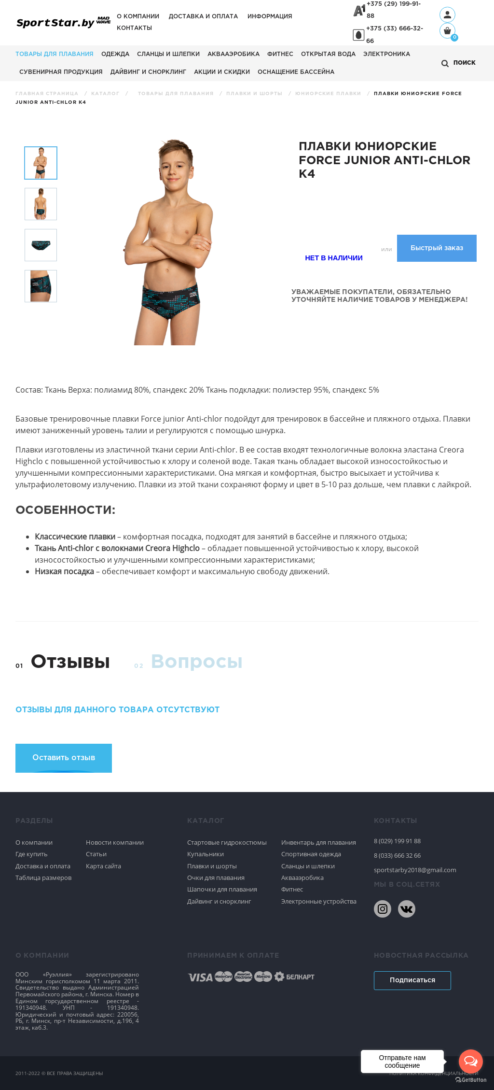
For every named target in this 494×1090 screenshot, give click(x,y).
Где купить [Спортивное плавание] (31, 853)
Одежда (115, 54)
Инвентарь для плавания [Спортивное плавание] (318, 842)
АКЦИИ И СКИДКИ (222, 72)
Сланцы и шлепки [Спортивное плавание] (308, 866)
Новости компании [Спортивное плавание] (115, 842)
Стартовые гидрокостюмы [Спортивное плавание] (227, 842)
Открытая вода (328, 54)
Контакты (134, 28)
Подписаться (412, 980)
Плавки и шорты (255, 94)
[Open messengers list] (471, 1061)
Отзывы (70, 662)
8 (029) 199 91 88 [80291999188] (397, 840)
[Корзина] (447, 31)
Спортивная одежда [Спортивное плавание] (311, 853)
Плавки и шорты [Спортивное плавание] (212, 866)
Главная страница (48, 94)
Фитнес (280, 54)
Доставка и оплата (203, 16)
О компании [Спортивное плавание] (34, 842)
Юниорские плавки (329, 94)
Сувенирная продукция (61, 72)
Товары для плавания (54, 54)
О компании (138, 16)
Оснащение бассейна (296, 72)
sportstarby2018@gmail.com (415, 869)
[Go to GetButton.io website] (470, 1080)
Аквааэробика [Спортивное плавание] (302, 877)
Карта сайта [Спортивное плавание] (103, 866)
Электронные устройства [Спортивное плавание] (319, 901)
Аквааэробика (233, 54)
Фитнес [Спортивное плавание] (292, 889)
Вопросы (197, 662)
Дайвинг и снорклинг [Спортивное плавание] (219, 901)
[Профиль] (447, 15)
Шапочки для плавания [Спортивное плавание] (222, 889)
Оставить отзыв (63, 758)
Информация (269, 16)
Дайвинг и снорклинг (148, 72)
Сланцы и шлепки (168, 54)
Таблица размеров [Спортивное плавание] (43, 877)
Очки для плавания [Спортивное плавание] (216, 877)
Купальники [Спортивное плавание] (205, 853)
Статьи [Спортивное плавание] (96, 853)
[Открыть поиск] (459, 63)
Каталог (106, 94)
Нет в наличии (333, 258)
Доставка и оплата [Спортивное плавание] (42, 866)
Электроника (386, 54)
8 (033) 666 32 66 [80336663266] (397, 855)
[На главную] (63, 28)
